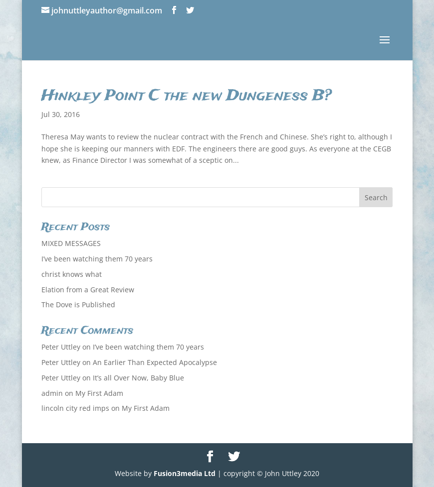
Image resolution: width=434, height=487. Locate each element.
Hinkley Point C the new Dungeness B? (186, 96)
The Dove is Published (78, 304)
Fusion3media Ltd (185, 473)
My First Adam (99, 393)
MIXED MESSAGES (71, 243)
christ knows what (71, 274)
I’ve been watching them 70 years (97, 258)
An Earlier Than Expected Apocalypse (155, 362)
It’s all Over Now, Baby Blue (138, 377)
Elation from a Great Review (87, 289)
